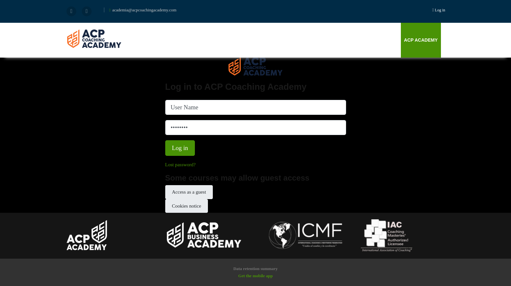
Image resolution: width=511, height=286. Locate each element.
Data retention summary (255, 268)
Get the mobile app (255, 275)
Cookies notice (186, 206)
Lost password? (180, 164)
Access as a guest (189, 192)
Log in (440, 10)
